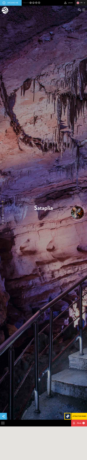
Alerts (81, 423)
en (79, 2)
